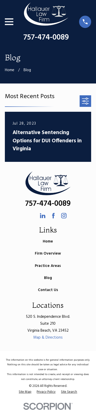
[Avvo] (32, 215)
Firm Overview (48, 253)
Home (48, 241)
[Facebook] (53, 215)
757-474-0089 (46, 37)
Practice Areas (48, 266)
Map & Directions (48, 337)
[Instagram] (64, 215)
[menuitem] (25, 392)
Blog (48, 278)
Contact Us (48, 290)
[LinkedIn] (42, 215)
